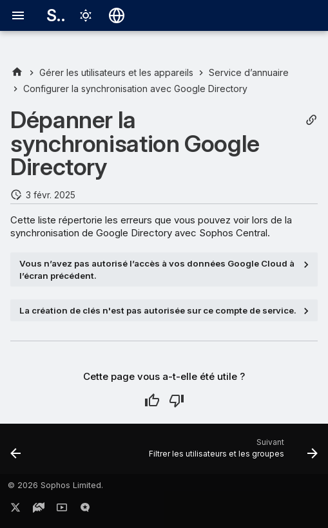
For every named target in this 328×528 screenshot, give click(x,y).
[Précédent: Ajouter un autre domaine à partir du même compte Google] (16, 453)
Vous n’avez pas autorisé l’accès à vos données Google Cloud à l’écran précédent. (156, 269)
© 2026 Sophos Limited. (55, 485)
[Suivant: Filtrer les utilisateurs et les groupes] (231, 453)
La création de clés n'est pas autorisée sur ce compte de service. (157, 310)
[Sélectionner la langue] (117, 15)
